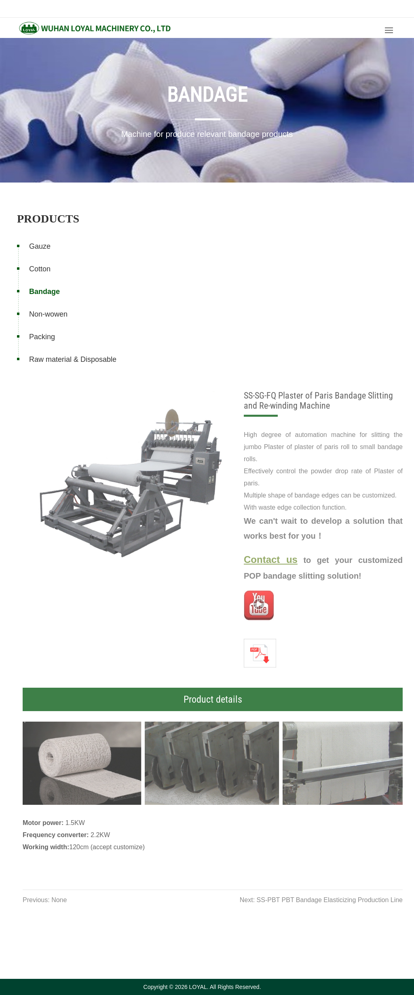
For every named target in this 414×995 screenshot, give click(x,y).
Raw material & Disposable (72, 359)
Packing (42, 337)
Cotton (40, 269)
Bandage (44, 292)
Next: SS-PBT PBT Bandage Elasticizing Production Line (329, 899)
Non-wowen (48, 314)
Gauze (40, 246)
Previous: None (53, 899)
